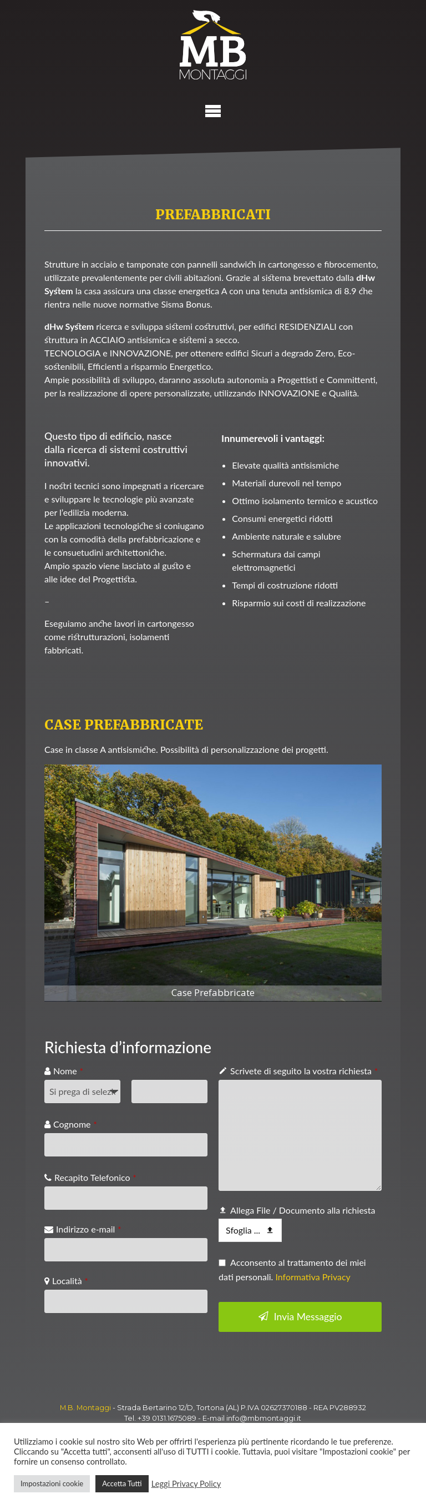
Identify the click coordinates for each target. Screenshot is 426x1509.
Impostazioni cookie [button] (52, 1483)
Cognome (75, 1124)
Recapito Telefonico (95, 1177)
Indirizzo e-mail (88, 1229)
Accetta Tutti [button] (122, 1483)
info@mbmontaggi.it (263, 1418)
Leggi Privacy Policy (186, 1483)
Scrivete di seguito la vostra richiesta (304, 1070)
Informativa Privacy (312, 1276)
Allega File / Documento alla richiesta (302, 1210)
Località (70, 1280)
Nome (68, 1070)
